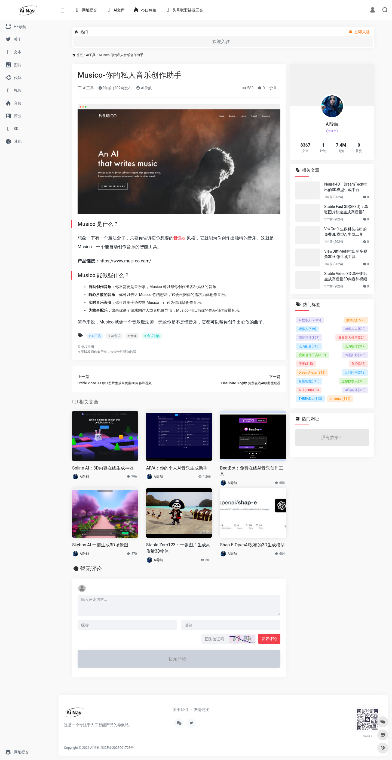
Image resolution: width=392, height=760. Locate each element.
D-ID (359, 364)
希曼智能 (309, 381)
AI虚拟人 (355, 329)
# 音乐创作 (152, 336)
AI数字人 (310, 320)
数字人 (356, 320)
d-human (340, 399)
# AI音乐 (114, 336)
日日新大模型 (352, 338)
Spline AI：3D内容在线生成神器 (103, 468)
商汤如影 (355, 355)
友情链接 (201, 709)
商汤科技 (309, 338)
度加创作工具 (312, 355)
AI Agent (309, 390)
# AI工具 (95, 336)
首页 (79, 55)
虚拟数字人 (353, 381)
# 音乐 (132, 336)
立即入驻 (359, 32)
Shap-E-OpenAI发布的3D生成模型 (252, 544)
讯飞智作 (355, 346)
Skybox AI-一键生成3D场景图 (100, 544)
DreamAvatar (312, 372)
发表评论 (269, 639)
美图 (306, 364)
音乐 (177, 238)
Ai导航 (144, 88)
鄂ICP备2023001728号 (117, 748)
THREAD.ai (310, 399)
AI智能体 (355, 390)
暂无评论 (91, 568)
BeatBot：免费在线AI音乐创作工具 (251, 471)
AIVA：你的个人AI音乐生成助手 (177, 468)
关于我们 (180, 709)
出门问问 (355, 372)
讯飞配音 (309, 346)
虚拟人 (307, 329)
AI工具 (91, 55)
